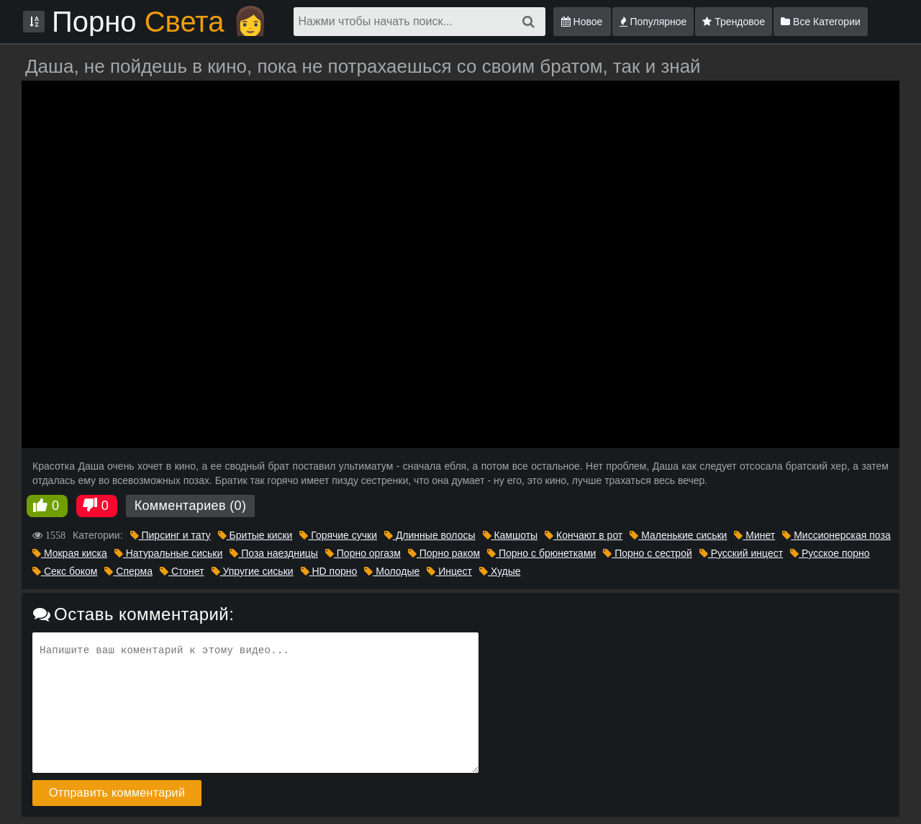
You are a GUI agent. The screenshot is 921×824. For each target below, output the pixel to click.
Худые (499, 571)
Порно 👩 (160, 21)
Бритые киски (255, 535)
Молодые (391, 571)
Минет (754, 535)
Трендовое (733, 21)
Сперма (128, 571)
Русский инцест (741, 553)
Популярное (653, 21)
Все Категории (821, 21)
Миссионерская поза (836, 535)
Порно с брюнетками (541, 553)
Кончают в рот (583, 535)
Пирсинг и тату (170, 535)
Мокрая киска (69, 553)
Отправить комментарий (117, 793)
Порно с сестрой (647, 553)
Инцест (449, 571)
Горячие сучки (338, 535)
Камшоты (510, 535)
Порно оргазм (363, 553)
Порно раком (444, 553)
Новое (582, 21)
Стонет (182, 571)
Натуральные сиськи (168, 553)
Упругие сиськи (253, 571)
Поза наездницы (274, 553)
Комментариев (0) (191, 505)
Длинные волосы (430, 535)
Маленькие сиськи (678, 535)
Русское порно (830, 553)
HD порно (329, 571)
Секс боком (64, 571)
